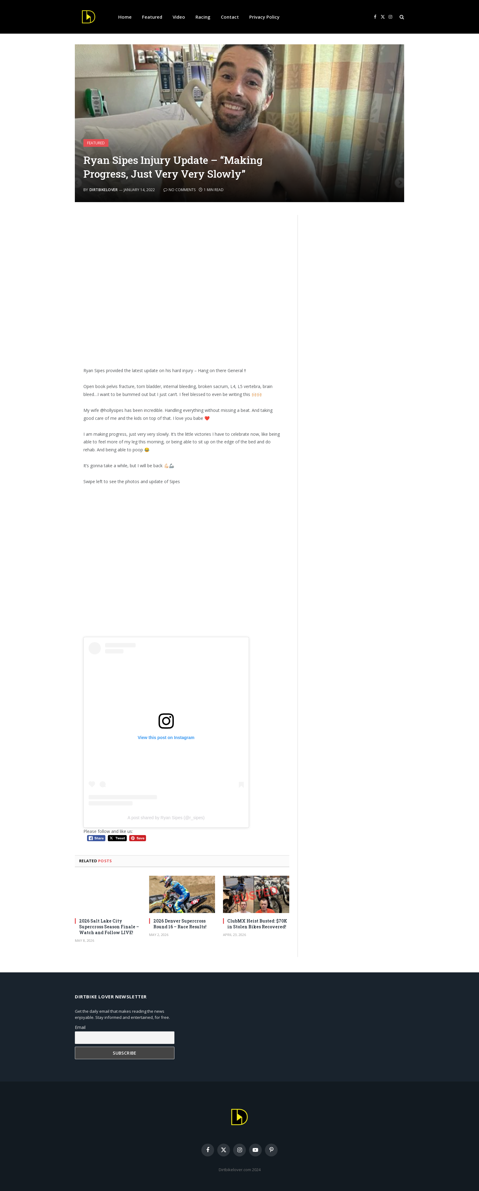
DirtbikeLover (104, 189)
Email (80, 1027)
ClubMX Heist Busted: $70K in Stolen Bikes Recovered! (257, 924)
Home (125, 17)
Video (179, 17)
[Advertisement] (182, 288)
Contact (230, 17)
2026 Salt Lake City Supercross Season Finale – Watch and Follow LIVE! (109, 926)
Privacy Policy (264, 17)
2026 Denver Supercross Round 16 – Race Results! (180, 924)
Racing (203, 17)
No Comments (179, 189)
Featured (152, 17)
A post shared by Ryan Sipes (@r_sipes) (165, 817)
